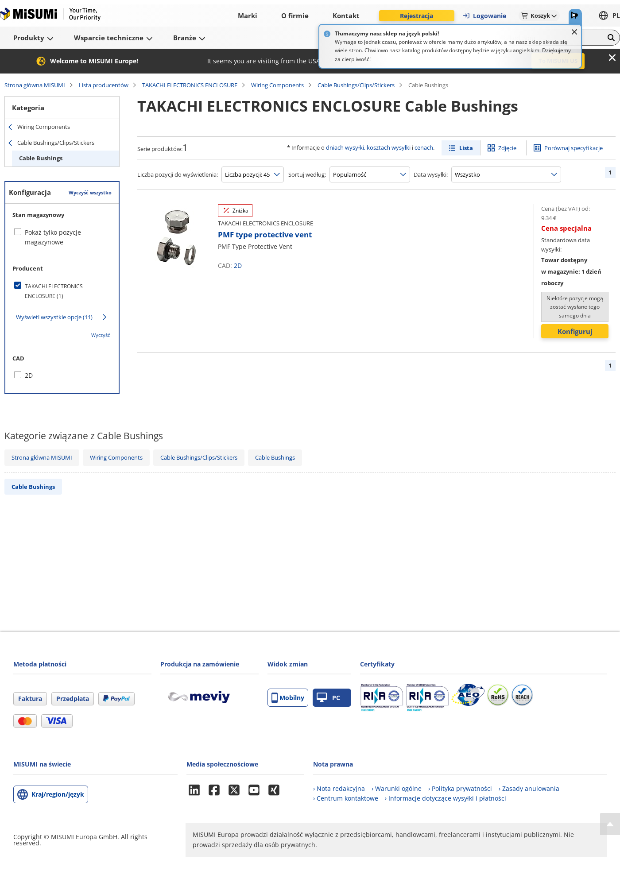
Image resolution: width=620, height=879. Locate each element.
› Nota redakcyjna (339, 788)
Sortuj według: (307, 174)
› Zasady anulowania (529, 788)
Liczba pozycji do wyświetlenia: (177, 174)
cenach (424, 147)
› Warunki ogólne (397, 788)
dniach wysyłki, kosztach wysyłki (368, 147)
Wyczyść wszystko (90, 192)
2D (238, 265)
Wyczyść (100, 335)
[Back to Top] (610, 824)
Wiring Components (277, 85)
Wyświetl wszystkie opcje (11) (54, 317)
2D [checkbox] (29, 375)
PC (328, 698)
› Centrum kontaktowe (345, 798)
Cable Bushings (40, 158)
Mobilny (287, 698)
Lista (466, 148)
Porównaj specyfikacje (573, 148)
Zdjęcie (507, 148)
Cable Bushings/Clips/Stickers (356, 85)
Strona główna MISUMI (34, 85)
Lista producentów (103, 85)
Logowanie (484, 16)
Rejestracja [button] (416, 16)
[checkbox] (62, 291)
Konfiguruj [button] (575, 331)
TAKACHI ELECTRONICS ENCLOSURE (189, 85)
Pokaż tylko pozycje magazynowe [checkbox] (53, 237)
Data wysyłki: (431, 174)
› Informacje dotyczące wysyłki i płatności (445, 798)
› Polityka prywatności (460, 788)
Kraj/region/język (57, 794)
